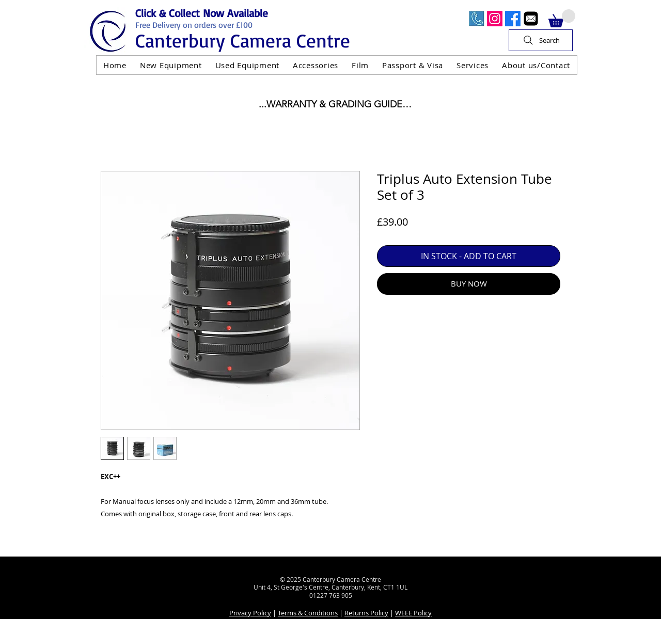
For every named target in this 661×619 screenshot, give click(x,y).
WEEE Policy (413, 612)
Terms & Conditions (308, 612)
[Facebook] (513, 18)
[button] (561, 18)
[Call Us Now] (476, 18)
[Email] (531, 18)
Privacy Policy (250, 612)
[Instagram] (494, 18)
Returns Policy (366, 612)
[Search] (541, 40)
